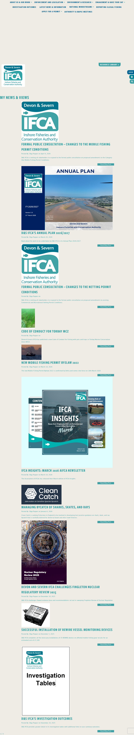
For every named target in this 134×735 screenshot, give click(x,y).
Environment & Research (79, 2)
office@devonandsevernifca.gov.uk (40, 705)
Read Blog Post (105, 115)
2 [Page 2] (1, 685)
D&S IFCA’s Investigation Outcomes (46, 669)
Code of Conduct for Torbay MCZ (45, 282)
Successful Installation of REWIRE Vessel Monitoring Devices (67, 580)
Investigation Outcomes (24, 6)
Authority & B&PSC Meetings (78, 11)
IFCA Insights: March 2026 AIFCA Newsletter (53, 421)
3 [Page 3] (3, 685)
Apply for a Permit (51, 11)
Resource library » (109, 15)
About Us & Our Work (20, 2)
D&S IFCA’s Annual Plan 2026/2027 (45, 183)
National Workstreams (81, 6)
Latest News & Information (53, 6)
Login (131, 23)
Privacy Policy (42, 694)
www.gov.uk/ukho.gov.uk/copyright (60, 726)
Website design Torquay (54, 733)
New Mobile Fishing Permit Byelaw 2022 (50, 313)
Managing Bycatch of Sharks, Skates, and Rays (55, 458)
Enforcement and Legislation (48, 2)
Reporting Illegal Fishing (109, 6)
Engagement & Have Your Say (109, 2)
